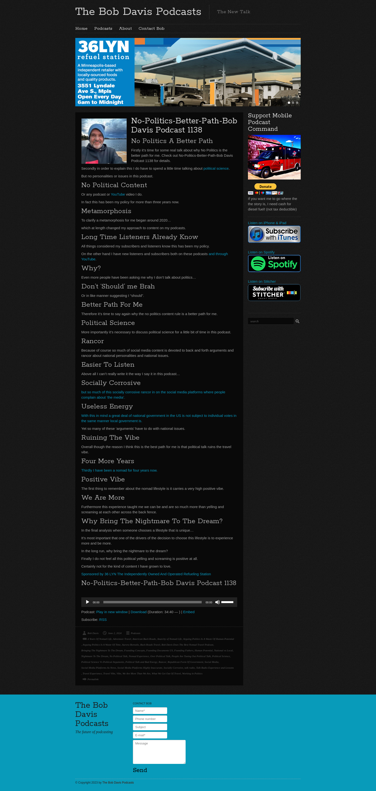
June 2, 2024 (115, 633)
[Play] (87, 602)
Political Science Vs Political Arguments (102, 661)
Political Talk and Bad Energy (141, 661)
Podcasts (103, 28)
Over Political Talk (160, 656)
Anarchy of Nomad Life (169, 638)
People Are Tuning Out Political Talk (191, 656)
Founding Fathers (183, 650)
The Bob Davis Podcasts (138, 12)
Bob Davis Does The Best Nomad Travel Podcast (187, 644)
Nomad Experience (139, 656)
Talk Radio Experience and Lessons (215, 667)
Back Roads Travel (150, 644)
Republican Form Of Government (185, 661)
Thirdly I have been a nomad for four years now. (119, 470)
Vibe (119, 673)
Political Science (221, 656)
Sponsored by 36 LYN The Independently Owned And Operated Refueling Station (146, 574)
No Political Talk (119, 656)
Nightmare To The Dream (94, 656)
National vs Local (223, 650)
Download (139, 612)
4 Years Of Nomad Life (100, 638)
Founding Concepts (134, 650)
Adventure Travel (122, 638)
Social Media (211, 661)
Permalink (93, 679)
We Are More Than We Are (136, 673)
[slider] (152, 602)
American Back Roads (144, 638)
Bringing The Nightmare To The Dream (102, 650)
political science (216, 168)
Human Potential (204, 650)
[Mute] (217, 602)
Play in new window (112, 612)
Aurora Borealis (130, 644)
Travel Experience (92, 673)
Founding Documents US (159, 650)
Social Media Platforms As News (98, 667)
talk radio (190, 667)
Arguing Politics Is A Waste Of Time (102, 644)
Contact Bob (151, 28)
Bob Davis (93, 633)
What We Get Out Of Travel (166, 673)
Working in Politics (192, 673)
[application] (159, 602)
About (125, 28)
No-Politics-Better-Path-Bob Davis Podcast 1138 (184, 125)
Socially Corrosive (173, 667)
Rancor (162, 661)
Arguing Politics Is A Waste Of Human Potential (208, 638)
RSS (103, 619)
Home (81, 28)
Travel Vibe (109, 673)
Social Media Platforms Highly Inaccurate (139, 667)
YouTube (118, 194)
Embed (189, 612)
